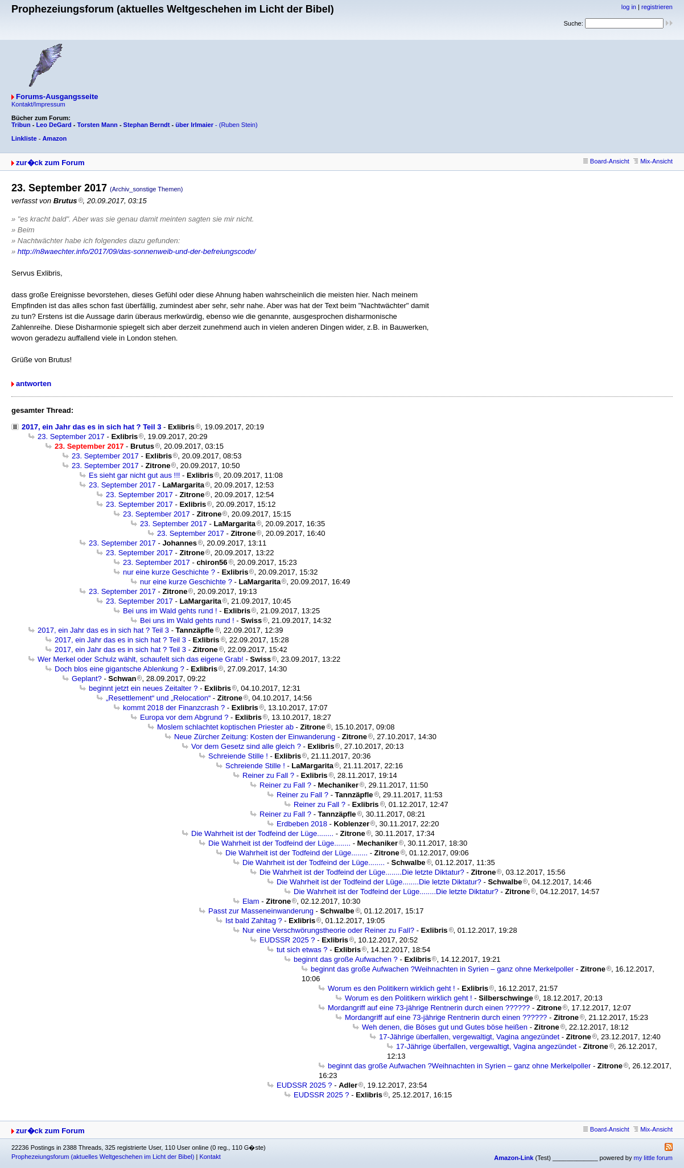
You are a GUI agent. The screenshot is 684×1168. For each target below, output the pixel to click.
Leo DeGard (53, 124)
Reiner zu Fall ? (268, 775)
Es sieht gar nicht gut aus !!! (134, 475)
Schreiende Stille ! (238, 756)
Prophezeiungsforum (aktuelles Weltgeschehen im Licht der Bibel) (102, 1156)
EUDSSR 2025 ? (287, 940)
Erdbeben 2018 (302, 823)
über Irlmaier (194, 124)
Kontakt (209, 1156)
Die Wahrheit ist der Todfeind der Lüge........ (262, 833)
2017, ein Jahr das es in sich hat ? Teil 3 (91, 427)
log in (628, 6)
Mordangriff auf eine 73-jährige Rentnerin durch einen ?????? (429, 1007)
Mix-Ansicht (653, 161)
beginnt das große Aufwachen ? (346, 959)
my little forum (653, 1157)
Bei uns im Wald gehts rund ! (170, 610)
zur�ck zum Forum (50, 162)
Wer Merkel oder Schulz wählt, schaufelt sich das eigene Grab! (141, 659)
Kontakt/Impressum (38, 104)
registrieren (657, 6)
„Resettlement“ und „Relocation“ (158, 698)
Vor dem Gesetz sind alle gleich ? (246, 746)
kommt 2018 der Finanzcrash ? (174, 707)
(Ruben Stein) (238, 124)
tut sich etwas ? (302, 949)
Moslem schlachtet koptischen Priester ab (225, 727)
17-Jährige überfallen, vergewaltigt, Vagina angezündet (469, 1036)
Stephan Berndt (146, 124)
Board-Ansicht (606, 161)
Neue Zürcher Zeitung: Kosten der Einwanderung (254, 736)
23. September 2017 (71, 436)
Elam (250, 901)
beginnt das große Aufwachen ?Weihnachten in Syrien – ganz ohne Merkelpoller (442, 969)
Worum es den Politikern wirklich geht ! (391, 988)
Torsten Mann (97, 124)
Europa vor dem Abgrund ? (184, 717)
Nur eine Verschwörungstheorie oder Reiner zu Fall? (328, 930)
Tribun (21, 124)
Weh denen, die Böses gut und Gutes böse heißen (445, 1027)
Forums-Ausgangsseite (57, 96)
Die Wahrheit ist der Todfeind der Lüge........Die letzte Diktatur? (361, 872)
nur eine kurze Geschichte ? (169, 572)
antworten (33, 383)
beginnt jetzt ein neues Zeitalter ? (143, 688)
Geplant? (87, 678)
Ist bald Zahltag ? (253, 920)
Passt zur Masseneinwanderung (261, 911)
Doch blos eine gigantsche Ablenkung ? (119, 669)
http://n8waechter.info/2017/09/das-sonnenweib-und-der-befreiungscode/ (137, 251)
